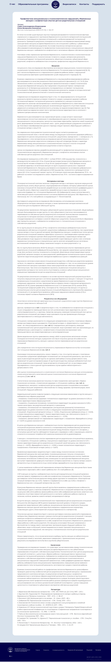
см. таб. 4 (31, 376)
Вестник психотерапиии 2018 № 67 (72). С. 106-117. (35, 30)
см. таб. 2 (48, 325)
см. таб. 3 (45, 350)
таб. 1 (38, 308)
